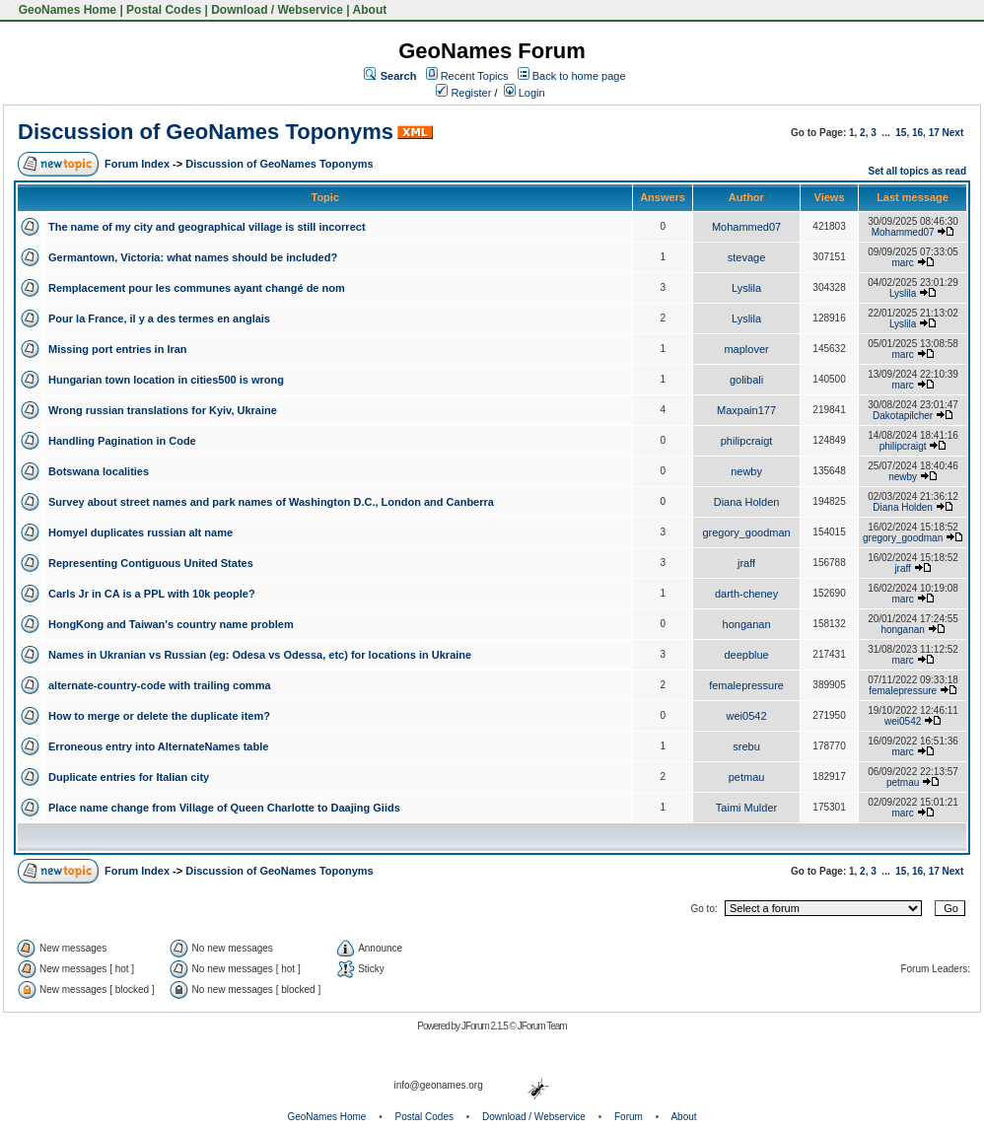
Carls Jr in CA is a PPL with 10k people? (151, 594)
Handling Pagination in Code (122, 441)
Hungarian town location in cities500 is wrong (166, 380)
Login (524, 93)
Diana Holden (747, 502)
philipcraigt (747, 441)
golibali (746, 380)
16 (917, 132)
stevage (747, 257)
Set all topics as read (918, 171)
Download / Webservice (277, 10)
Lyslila (746, 288)
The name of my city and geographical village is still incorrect (207, 227)
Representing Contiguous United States (150, 563)
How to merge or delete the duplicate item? (159, 716)
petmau (747, 777)
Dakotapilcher (903, 415)
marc (903, 262)
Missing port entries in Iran (117, 349)
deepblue (746, 655)
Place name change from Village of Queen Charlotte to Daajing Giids (224, 808)
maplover (746, 349)
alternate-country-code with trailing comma (159, 685)
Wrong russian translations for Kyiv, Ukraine (162, 410)
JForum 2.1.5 (485, 1026)
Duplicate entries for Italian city (128, 777)
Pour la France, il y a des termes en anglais (159, 318)
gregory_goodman (746, 532)
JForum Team (542, 1026)
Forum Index (137, 164)
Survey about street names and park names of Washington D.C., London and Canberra (271, 502)
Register (463, 93)
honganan (747, 624)
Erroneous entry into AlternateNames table (158, 746)
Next (953, 132)
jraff (746, 563)
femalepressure (746, 685)
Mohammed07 (746, 227)
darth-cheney (746, 594)
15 (900, 132)
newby (746, 471)
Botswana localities (98, 471)
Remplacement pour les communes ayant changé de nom (196, 288)
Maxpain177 (746, 410)
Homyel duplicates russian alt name (140, 532)
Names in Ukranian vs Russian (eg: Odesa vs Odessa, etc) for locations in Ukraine (259, 655)
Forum (628, 1116)
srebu (746, 746)
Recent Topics (475, 76)
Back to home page (579, 76)
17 (934, 132)
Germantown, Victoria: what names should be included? (192, 257)
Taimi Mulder (746, 808)
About (370, 10)
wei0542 (747, 716)
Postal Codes (163, 10)
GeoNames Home (65, 10)
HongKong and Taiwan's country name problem (171, 624)
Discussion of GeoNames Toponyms (205, 131)
